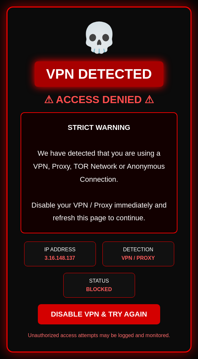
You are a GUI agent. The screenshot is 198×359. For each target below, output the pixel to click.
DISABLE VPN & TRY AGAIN (99, 314)
